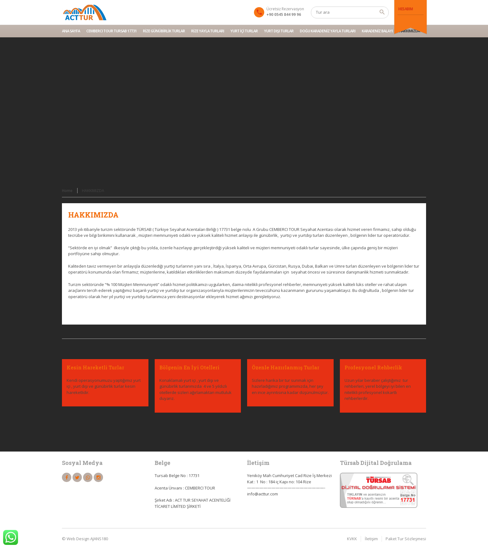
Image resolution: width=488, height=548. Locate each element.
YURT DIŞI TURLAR (278, 31)
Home (67, 190)
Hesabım (405, 9)
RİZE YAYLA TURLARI (207, 31)
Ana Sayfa (71, 31)
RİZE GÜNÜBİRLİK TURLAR (164, 31)
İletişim (371, 538)
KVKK (352, 538)
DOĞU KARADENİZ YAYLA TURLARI (327, 31)
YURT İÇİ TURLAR (244, 31)
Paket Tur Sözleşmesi (406, 538)
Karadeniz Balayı (377, 31)
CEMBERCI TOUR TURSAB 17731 (111, 31)
